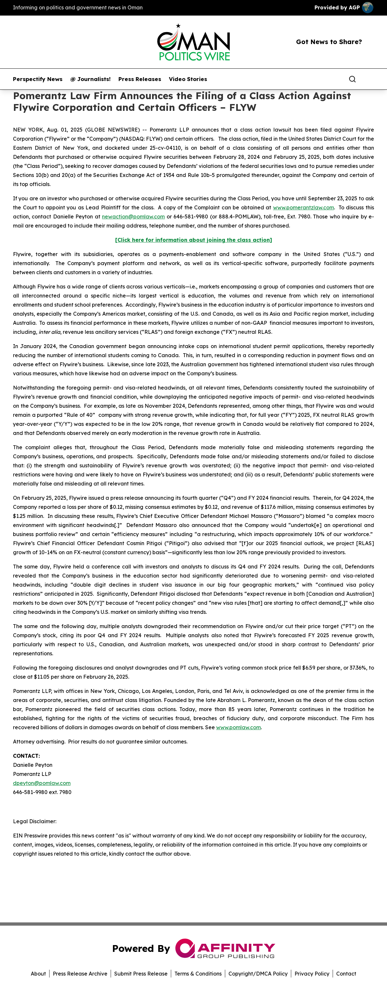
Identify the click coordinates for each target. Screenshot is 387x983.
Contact (346, 973)
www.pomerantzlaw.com (303, 207)
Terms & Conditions (198, 973)
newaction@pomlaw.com (133, 216)
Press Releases (139, 79)
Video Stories (188, 79)
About (38, 973)
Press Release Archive (80, 973)
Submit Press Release (141, 973)
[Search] (352, 79)
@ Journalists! (90, 79)
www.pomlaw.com (238, 727)
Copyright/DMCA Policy (258, 973)
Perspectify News (37, 79)
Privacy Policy (311, 973)
